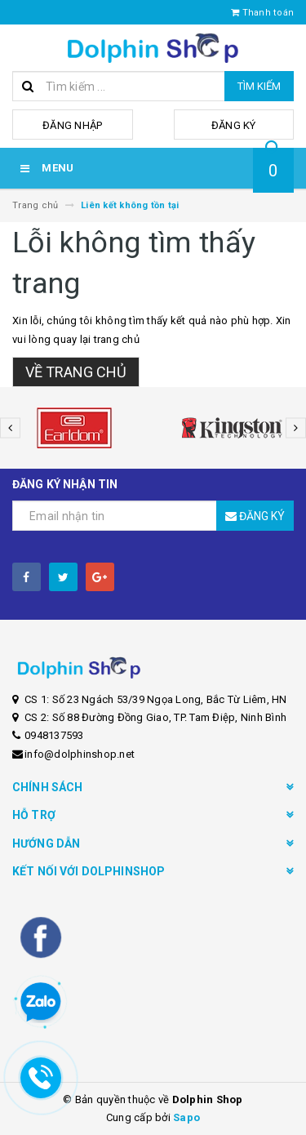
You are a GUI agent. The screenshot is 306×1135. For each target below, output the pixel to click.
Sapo (186, 1117)
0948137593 (54, 735)
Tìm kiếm (259, 86)
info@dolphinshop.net (79, 754)
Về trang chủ (75, 372)
